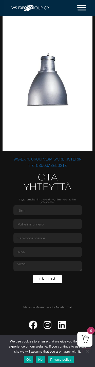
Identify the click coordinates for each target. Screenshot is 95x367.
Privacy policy (60, 359)
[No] (87, 351)
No (40, 359)
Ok (28, 359)
